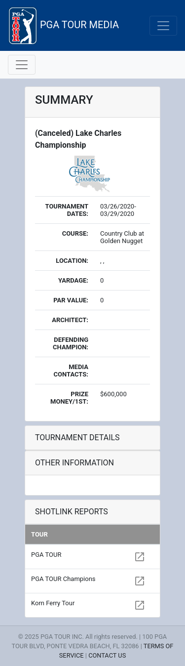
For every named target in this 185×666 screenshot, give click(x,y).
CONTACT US (107, 655)
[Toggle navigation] (163, 26)
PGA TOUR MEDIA (63, 25)
